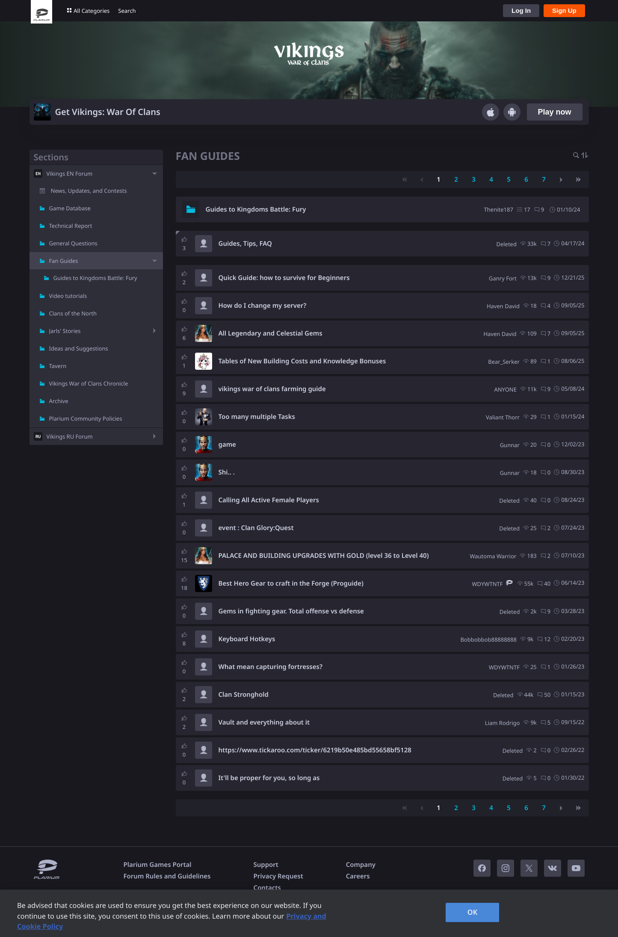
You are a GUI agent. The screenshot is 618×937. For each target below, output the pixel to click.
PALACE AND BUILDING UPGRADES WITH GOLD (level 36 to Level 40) (324, 555)
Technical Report (70, 226)
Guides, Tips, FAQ (245, 243)
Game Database (70, 208)
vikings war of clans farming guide (272, 389)
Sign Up (564, 10)
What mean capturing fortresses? (270, 667)
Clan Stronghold (244, 694)
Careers (358, 876)
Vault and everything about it (264, 722)
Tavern (58, 366)
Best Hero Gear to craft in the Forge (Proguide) (291, 583)
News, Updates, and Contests (89, 190)
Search (127, 11)
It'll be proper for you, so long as (269, 778)
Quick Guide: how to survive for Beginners (284, 278)
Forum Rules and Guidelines (167, 876)
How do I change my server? (263, 305)
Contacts (267, 888)
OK (472, 912)
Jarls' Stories (65, 331)
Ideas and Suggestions (78, 348)
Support (265, 864)
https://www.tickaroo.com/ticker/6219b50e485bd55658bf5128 (315, 750)
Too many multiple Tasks (257, 417)
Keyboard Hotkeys (247, 639)
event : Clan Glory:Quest (256, 528)
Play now (554, 112)
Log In (521, 10)
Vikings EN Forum (70, 173)
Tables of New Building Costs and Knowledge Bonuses (302, 361)
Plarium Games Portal (158, 864)
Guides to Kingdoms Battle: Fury (95, 278)
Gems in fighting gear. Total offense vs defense (291, 611)
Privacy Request (278, 876)
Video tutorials (68, 296)
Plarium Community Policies (85, 418)
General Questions (73, 243)
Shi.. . (227, 472)
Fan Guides (63, 261)
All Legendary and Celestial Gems (270, 333)
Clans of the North (73, 313)
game (227, 444)
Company (361, 864)
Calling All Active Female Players (269, 500)
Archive (58, 401)
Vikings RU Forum (70, 436)
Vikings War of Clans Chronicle (88, 383)
